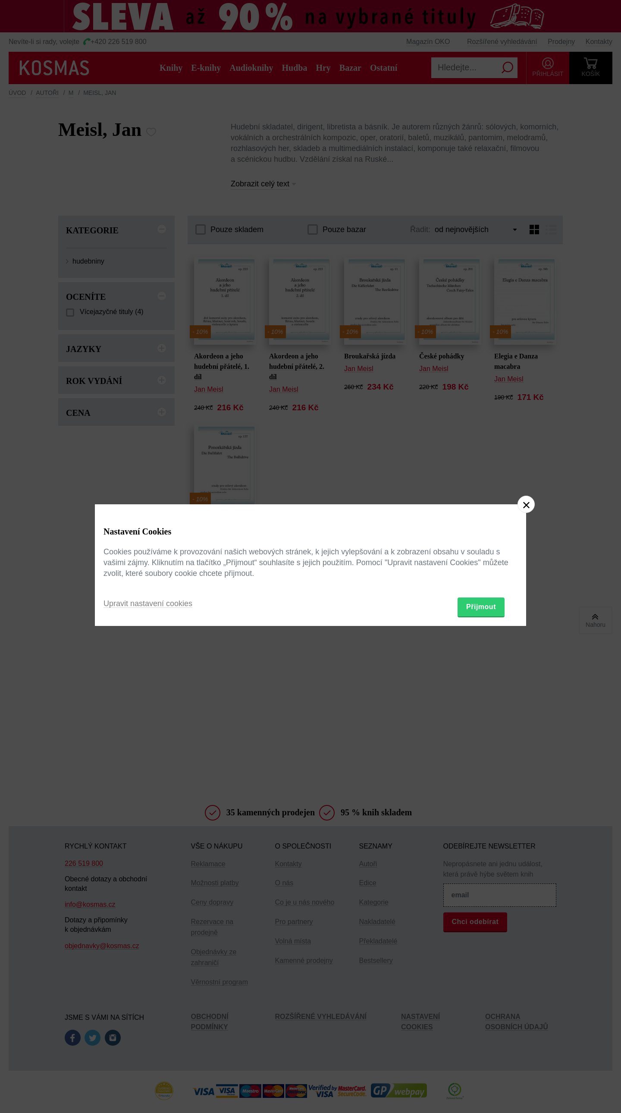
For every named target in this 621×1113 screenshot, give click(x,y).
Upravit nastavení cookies (148, 603)
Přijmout (481, 606)
